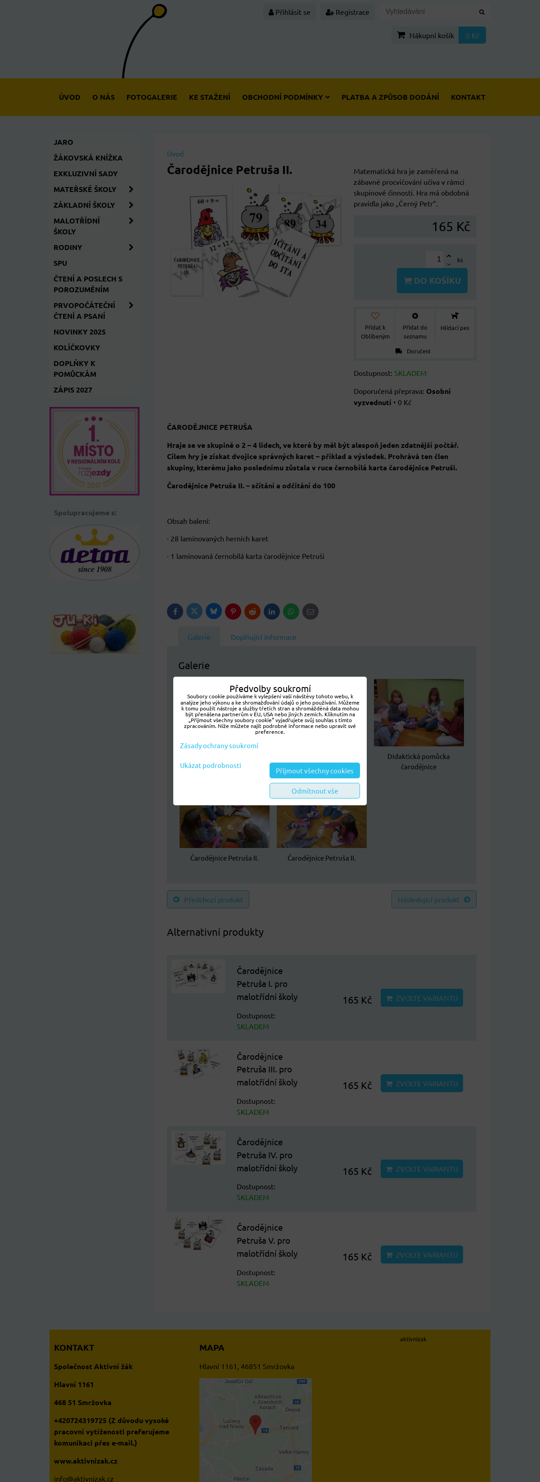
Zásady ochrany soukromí (219, 745)
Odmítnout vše (315, 790)
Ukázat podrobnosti (210, 765)
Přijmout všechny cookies (315, 770)
